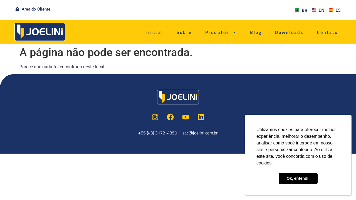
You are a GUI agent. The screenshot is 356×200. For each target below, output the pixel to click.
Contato (327, 32)
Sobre (184, 32)
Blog (256, 32)
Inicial (154, 32)
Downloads (289, 32)
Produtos (221, 32)
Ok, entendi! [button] (298, 178)
